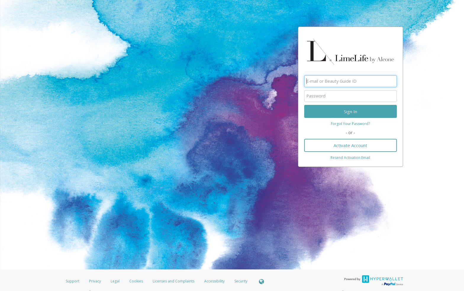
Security (240, 281)
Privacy (95, 281)
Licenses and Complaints (174, 281)
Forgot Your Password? (350, 123)
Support (72, 281)
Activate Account (350, 145)
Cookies (136, 281)
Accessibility (214, 281)
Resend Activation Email (350, 157)
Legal (115, 281)
